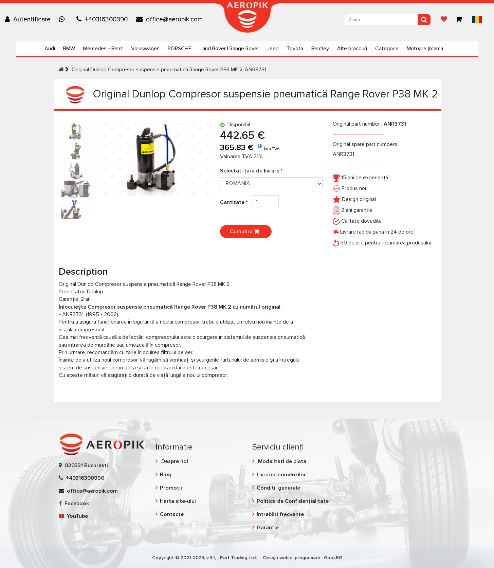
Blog (165, 474)
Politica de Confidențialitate (293, 501)
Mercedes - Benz (103, 48)
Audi (49, 48)
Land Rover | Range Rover (229, 48)
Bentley (320, 48)
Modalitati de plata (281, 461)
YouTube (73, 516)
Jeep (273, 48)
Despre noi (174, 461)
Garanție (268, 527)
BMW (69, 48)
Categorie (387, 48)
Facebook (74, 503)
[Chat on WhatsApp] (63, 19)
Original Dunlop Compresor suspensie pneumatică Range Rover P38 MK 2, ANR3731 (169, 69)
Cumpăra (246, 231)
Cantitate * (236, 202)
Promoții (171, 487)
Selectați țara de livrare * (251, 170)
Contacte (172, 514)
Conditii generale (278, 487)
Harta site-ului (178, 501)
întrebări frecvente (280, 514)
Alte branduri (352, 48)
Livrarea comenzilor (281, 474)
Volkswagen (145, 48)
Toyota (295, 48)
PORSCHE (179, 48)
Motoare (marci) (425, 48)
